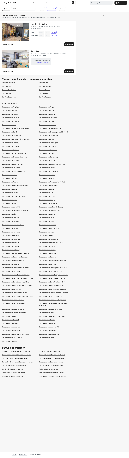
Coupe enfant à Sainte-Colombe (13, 300)
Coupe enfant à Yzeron (10, 341)
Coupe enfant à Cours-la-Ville (12, 164)
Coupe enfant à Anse (9, 110)
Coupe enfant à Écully (9, 178)
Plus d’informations (7, 44)
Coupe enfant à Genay (46, 189)
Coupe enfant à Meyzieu (10, 235)
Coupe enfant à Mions (46, 235)
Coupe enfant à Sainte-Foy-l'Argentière (52, 300)
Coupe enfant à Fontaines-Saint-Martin (52, 182)
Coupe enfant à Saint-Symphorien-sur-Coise (17, 296)
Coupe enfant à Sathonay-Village (50, 309)
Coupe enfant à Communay (48, 157)
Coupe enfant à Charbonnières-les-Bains (16, 139)
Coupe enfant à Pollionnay (11, 250)
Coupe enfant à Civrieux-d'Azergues (14, 157)
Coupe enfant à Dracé (9, 175)
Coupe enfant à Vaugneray (11, 327)
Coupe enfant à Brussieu (47, 125)
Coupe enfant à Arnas (46, 110)
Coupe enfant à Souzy (46, 313)
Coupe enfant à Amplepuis (11, 107)
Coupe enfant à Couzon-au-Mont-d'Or (52, 164)
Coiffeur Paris (44, 93)
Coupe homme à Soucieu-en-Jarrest (51, 365)
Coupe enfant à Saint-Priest (11, 289)
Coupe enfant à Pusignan (48, 253)
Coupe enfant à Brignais (10, 121)
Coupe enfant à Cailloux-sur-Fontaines (15, 128)
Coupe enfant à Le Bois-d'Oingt (50, 210)
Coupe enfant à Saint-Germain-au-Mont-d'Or (17, 278)
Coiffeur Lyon (6, 86)
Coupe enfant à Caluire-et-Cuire (50, 128)
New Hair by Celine (39, 24)
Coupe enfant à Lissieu (47, 221)
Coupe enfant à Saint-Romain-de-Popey (53, 289)
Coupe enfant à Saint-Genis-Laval (50, 271)
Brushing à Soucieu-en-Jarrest (49, 351)
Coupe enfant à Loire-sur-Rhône (13, 225)
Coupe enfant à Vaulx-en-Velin (49, 327)
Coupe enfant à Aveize (10, 114)
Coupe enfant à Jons (9, 203)
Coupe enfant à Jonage (47, 200)
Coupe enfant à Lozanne (47, 225)
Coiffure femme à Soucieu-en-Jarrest (52, 355)
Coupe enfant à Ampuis (47, 107)
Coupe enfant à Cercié (9, 132)
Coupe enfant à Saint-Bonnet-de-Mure (15, 268)
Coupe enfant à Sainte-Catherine (50, 296)
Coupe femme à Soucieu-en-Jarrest (14, 365)
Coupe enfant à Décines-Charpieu (14, 171)
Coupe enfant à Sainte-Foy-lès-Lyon (14, 303)
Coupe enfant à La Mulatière (11, 207)
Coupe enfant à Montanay (11, 239)
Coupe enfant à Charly (47, 139)
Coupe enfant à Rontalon (10, 264)
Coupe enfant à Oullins (47, 246)
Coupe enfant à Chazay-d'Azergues (14, 153)
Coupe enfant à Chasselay (11, 146)
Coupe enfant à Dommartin (48, 171)
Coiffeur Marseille (45, 86)
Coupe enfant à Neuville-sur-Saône (51, 243)
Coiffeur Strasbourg (9, 97)
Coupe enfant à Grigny (47, 196)
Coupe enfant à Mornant (10, 243)
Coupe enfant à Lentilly (47, 214)
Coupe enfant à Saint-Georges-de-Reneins (53, 275)
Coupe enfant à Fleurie (10, 182)
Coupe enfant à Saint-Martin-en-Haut (52, 282)
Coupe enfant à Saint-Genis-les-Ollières (15, 275)
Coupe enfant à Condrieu (10, 160)
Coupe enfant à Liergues (10, 218)
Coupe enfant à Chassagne (48, 143)
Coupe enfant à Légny (9, 214)
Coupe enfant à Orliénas (10, 246)
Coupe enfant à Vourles (47, 338)
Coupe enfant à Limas (46, 218)
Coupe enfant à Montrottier (48, 239)
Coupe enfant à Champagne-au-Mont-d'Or (53, 132)
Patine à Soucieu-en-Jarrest (48, 369)
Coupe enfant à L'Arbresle (48, 203)
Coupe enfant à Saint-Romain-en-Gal (15, 293)
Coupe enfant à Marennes (11, 232)
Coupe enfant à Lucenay (10, 228)
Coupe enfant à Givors (10, 193)
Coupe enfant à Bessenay (48, 118)
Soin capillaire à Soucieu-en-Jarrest (51, 373)
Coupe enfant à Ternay (47, 320)
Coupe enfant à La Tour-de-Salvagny (51, 207)
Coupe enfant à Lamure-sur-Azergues (15, 210)
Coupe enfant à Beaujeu (47, 114)
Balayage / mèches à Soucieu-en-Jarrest (16, 351)
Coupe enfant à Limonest (10, 221)
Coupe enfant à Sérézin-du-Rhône (14, 313)
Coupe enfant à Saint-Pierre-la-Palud (51, 285)
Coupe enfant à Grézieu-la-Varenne (14, 196)
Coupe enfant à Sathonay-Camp (13, 309)
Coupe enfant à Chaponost (48, 135)
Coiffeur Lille (43, 83)
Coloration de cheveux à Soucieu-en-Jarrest (17, 362)
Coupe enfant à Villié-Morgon (12, 338)
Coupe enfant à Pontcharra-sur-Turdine (15, 253)
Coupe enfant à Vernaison (48, 330)
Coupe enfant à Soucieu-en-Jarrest (51, 362)
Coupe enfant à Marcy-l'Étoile (49, 228)
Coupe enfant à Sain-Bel (47, 264)
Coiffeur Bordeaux (8, 83)
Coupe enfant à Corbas (47, 160)
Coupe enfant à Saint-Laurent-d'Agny (52, 278)
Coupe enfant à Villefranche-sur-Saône (15, 334)
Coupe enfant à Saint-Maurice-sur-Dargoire (17, 285)
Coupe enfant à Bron (9, 125)
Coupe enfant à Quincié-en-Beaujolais (15, 257)
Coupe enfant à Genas (9, 189)
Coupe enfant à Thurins (10, 323)
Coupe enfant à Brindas (47, 121)
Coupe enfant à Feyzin (46, 178)
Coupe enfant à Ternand (10, 320)
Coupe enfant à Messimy (47, 232)
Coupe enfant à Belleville (10, 118)
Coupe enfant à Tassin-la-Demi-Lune (51, 316)
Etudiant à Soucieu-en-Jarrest (12, 369)
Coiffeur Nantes (44, 90)
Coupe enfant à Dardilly (47, 168)
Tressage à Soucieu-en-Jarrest (12, 376)
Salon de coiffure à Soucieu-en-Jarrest (52, 376)
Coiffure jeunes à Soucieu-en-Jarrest (52, 358)
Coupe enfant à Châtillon (10, 150)
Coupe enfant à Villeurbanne (49, 334)
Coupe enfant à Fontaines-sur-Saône (15, 185)
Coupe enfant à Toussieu (47, 323)
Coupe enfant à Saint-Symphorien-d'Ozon (53, 293)
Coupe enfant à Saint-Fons (11, 271)
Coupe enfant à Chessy (47, 153)
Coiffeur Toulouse (45, 97)
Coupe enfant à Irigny (9, 200)
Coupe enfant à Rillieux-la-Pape (13, 260)
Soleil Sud (35, 51)
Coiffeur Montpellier (9, 90)
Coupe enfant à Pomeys (47, 250)
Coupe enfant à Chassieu (48, 146)
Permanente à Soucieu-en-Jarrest (13, 373)
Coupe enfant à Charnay (10, 143)
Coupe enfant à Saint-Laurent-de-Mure (15, 282)
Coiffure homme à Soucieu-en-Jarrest (15, 358)
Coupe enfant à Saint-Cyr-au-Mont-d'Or (52, 268)
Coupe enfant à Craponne (11, 168)
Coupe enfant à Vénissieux (11, 330)
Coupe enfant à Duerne (47, 175)
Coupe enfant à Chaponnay (11, 135)
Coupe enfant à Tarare (9, 316)
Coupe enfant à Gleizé (46, 193)
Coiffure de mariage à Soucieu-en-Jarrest (16, 355)
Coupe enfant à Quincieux (48, 257)
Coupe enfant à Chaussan (48, 150)
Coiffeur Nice (6, 93)
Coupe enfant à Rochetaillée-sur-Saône (52, 260)
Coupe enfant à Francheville (48, 185)
